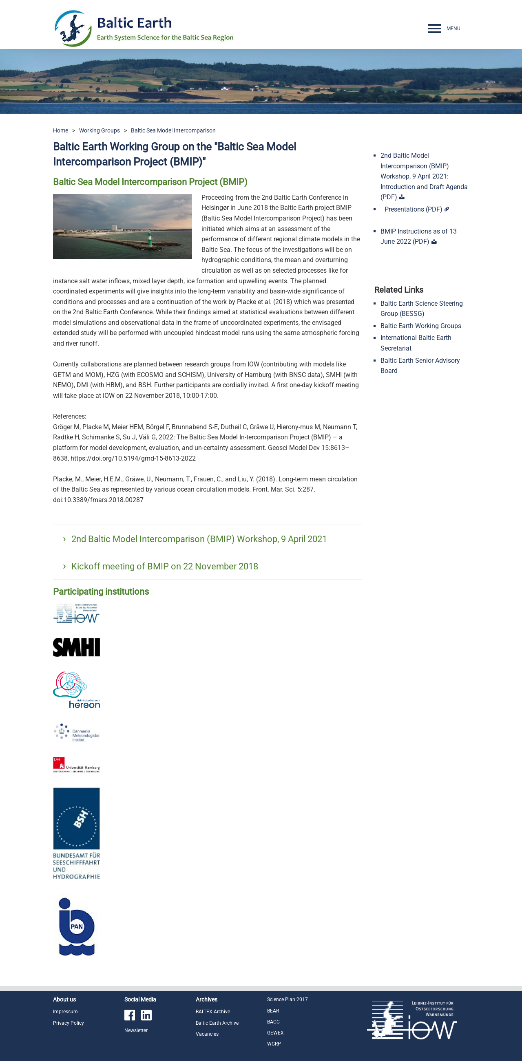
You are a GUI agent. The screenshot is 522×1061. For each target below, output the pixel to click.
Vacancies (207, 1034)
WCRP (274, 1044)
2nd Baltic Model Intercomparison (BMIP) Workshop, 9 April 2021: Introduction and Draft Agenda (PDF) (424, 176)
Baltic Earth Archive (217, 1023)
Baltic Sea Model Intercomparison (173, 130)
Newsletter (136, 1030)
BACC (273, 1022)
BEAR (273, 1011)
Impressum (65, 1012)
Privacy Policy (68, 1023)
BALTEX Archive (213, 1012)
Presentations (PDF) (413, 209)
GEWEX (275, 1033)
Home (60, 130)
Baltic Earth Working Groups (420, 326)
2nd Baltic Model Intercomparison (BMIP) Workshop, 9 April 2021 (199, 539)
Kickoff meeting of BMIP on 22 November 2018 (164, 566)
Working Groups (99, 130)
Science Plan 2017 (287, 999)
